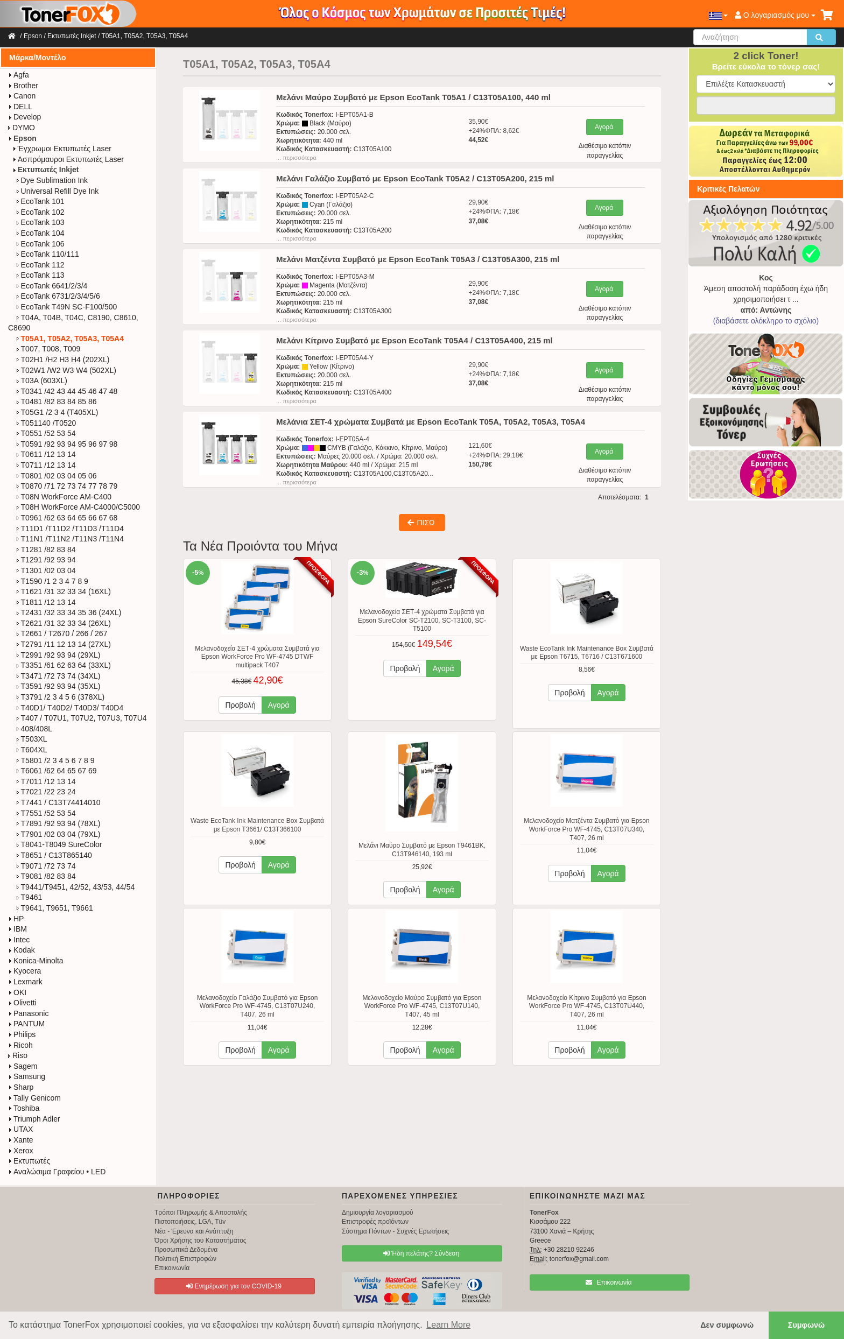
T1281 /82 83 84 (46, 549)
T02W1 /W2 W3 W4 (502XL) (66, 370)
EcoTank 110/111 (48, 254)
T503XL (32, 739)
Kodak (21, 950)
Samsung (26, 1076)
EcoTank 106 (41, 243)
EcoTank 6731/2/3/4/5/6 (58, 296)
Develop (24, 116)
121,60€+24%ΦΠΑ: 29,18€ (495, 455)
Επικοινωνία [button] (608, 1282)
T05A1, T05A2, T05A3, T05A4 (144, 36)
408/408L (34, 728)
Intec (19, 939)
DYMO (21, 127)
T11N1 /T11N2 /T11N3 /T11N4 (70, 538)
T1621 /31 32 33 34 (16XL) (64, 591)
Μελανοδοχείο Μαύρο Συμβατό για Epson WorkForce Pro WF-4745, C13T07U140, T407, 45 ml (422, 1006)
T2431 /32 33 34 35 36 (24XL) (69, 612)
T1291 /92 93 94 (46, 559)
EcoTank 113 (41, 275)
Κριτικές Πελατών (728, 189)
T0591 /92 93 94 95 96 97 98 (67, 444)
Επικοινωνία (171, 1268)
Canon (22, 95)
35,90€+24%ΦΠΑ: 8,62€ (493, 131)
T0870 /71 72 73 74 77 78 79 (67, 486)
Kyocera (24, 971)
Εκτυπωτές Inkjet (71, 36)
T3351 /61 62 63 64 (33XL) (64, 665)
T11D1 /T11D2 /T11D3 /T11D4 (70, 528)
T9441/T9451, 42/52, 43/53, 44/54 (76, 887)
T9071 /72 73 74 (46, 866)
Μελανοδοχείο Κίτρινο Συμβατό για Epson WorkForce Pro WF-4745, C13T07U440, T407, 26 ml (586, 1006)
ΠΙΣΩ (420, 522)
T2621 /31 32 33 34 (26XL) (64, 623)
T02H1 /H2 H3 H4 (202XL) (63, 359)
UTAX (20, 1129)
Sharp (20, 1087)
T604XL (32, 749)
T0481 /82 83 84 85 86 (57, 401)
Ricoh (20, 1045)
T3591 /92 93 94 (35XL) (59, 686)
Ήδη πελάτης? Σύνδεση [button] (421, 1253)
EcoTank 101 (41, 201)
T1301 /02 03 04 (46, 570)
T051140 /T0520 (46, 423)
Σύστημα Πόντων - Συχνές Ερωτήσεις (395, 1231)
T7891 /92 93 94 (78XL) (59, 823)
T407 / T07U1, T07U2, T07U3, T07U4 (82, 718)
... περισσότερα (296, 157)
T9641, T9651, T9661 (55, 908)
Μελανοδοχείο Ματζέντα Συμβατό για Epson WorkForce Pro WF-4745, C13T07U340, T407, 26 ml (587, 829)
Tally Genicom (34, 1098)
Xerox (20, 1150)
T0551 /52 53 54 (46, 433)
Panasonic (28, 1013)
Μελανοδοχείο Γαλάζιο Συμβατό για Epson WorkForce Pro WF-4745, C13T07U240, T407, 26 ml (257, 1006)
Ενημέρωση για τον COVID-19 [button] (234, 1286)
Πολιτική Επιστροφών (185, 1259)
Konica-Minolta (36, 960)
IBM (17, 929)
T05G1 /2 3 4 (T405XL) (58, 412)
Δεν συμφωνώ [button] (727, 1325)
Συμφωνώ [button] (806, 1325)
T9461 (30, 897)
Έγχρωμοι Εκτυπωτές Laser (61, 148)
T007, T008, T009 (49, 348)
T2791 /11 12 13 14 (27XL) (64, 644)
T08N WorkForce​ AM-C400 (64, 496)
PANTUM (26, 1023)
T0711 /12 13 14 (46, 465)
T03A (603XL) (42, 380)
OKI (17, 992)
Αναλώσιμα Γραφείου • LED (56, 1171)
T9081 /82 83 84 (46, 876)
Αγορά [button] (279, 705)
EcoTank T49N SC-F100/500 (67, 306)
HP (16, 918)
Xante (20, 1140)
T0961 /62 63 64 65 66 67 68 (67, 517)
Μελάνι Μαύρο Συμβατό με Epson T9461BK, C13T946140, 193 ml (422, 850)
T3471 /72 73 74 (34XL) (59, 676)
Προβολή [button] (240, 705)
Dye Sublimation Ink (52, 180)
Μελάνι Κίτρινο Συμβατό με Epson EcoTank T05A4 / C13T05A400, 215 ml (414, 340)
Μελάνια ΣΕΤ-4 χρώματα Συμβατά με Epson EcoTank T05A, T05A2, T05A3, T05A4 (430, 421)
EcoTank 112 (41, 264)
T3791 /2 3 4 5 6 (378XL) (61, 697)
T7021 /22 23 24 (46, 791)
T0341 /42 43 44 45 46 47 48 (67, 391)
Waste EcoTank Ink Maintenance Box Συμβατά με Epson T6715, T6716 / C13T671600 (586, 653)
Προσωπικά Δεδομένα (185, 1249)
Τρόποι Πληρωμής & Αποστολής (200, 1212)
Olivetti (22, 1002)
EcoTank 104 (41, 233)
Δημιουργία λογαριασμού (377, 1212)
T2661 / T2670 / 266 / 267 (62, 633)
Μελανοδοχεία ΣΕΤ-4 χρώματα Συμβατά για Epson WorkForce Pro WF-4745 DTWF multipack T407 (257, 657)
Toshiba (23, 1108)
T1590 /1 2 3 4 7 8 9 (52, 581)
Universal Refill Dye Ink (58, 191)
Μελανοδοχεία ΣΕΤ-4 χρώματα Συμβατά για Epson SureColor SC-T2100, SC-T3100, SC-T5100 (422, 620)
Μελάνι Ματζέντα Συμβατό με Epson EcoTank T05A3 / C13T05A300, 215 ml (417, 259)
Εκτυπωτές (29, 1161)
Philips (22, 1034)
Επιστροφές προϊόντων (375, 1221)
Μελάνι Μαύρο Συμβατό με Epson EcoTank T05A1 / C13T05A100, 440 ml (413, 97)
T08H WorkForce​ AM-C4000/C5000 (78, 507)
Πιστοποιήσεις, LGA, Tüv (190, 1221)
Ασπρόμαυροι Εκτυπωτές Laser (68, 159)
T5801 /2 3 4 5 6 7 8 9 (56, 760)
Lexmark (25, 981)
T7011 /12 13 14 (46, 781)
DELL (20, 106)
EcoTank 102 (41, 212)
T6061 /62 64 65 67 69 (57, 770)
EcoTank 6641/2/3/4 (52, 285)
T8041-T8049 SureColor (59, 844)
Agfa (18, 75)
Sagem (22, 1066)
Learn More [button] (448, 1324)
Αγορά (604, 127)
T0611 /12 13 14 (46, 454)
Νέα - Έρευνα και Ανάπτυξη (194, 1231)
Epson (33, 36)
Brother (23, 85)
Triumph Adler (34, 1119)
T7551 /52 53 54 (46, 813)
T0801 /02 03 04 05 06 (57, 475)
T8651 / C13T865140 (54, 855)
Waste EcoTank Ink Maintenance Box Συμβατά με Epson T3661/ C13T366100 (257, 825)
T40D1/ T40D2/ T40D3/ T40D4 (70, 707)
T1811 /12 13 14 (46, 602)
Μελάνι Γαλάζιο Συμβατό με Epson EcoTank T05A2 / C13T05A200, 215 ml (415, 178)
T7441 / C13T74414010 (59, 802)
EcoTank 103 (41, 222)
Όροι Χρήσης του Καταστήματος (200, 1240)
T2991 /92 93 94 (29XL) (59, 655)
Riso (17, 1055)
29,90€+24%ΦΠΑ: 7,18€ (493, 211)
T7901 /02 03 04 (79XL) (59, 834)
